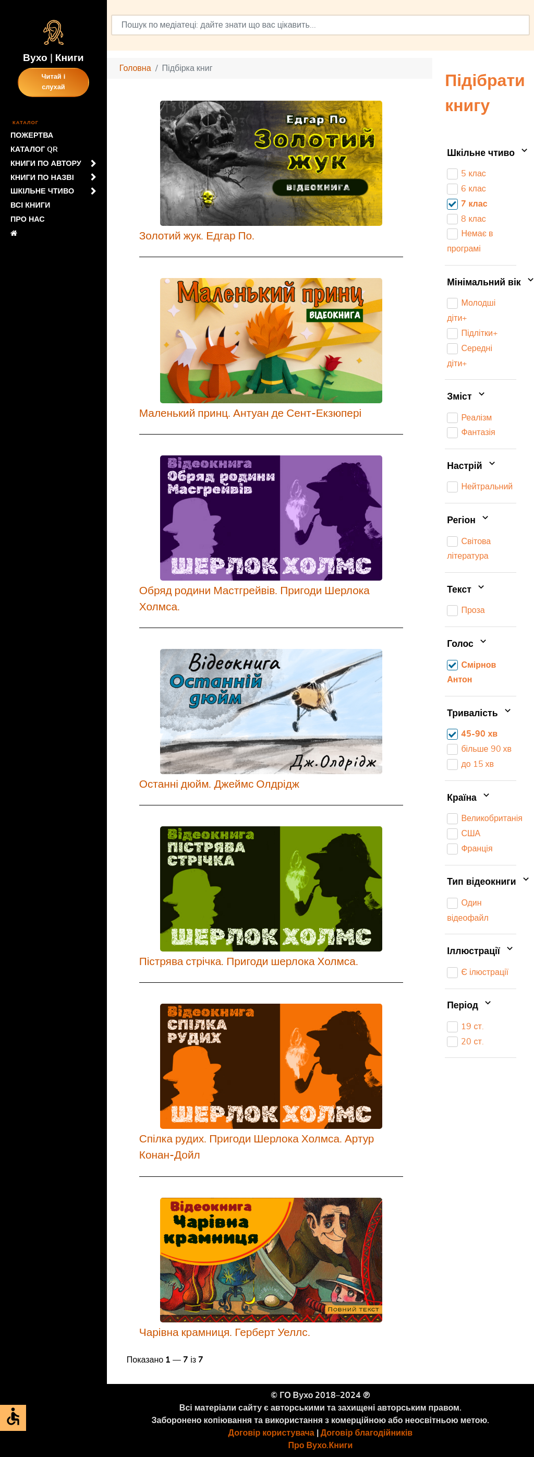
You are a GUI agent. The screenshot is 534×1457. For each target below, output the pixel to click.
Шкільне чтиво (481, 153)
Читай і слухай (54, 82)
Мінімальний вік (481, 282)
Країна (469, 798)
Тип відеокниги (481, 882)
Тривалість (480, 713)
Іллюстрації (481, 951)
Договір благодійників (366, 1433)
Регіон (469, 520)
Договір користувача (271, 1433)
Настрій (472, 466)
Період (470, 1005)
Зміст (467, 397)
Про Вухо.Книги (320, 1445)
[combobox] (320, 25)
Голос (468, 644)
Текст (467, 590)
